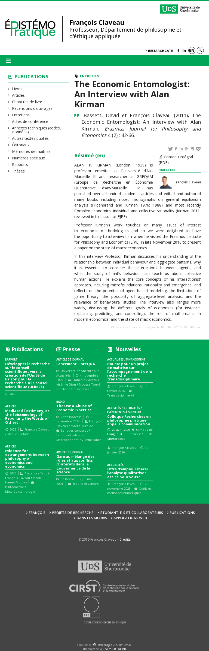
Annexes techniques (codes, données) (36, 129)
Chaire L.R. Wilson (114, 649)
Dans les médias (91, 518)
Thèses (18, 171)
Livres (17, 88)
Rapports (20, 164)
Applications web (130, 518)
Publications (31, 76)
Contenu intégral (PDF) (176, 159)
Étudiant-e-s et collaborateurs (131, 512)
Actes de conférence (30, 121)
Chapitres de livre (27, 101)
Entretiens (21, 114)
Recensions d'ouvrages (32, 108)
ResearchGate (160, 51)
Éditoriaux (20, 144)
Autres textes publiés (30, 138)
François (37, 512)
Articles (18, 95)
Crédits (125, 539)
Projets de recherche (73, 512)
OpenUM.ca (123, 645)
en (191, 50)
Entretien (89, 76)
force (104, 645)
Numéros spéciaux (28, 158)
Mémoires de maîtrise (31, 151)
